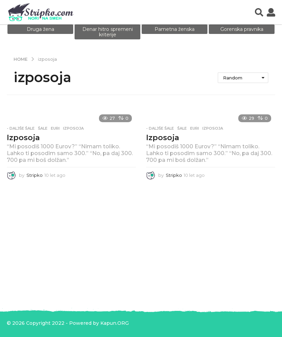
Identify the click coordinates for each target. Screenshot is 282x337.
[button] (259, 12)
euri (55, 128)
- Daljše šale (21, 128)
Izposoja (23, 137)
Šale (42, 128)
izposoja (73, 128)
